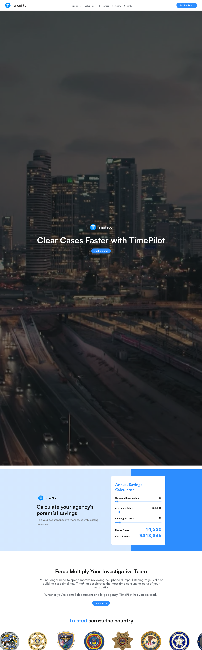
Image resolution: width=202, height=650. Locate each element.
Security (128, 6)
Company (116, 6)
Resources (104, 6)
